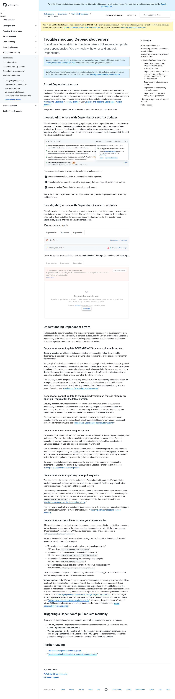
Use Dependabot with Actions (16, 84)
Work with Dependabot (81, 14)
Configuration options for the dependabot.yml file (64, 502)
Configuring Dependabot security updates (61, 102)
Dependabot (63, 14)
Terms (63, 689)
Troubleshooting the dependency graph (64, 651)
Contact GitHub (117, 689)
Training (151, 689)
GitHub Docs (13, 5)
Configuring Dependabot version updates (80, 388)
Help (98, 689)
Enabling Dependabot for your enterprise (105, 74)
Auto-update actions (12, 88)
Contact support (51, 677)
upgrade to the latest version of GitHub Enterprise (81, 27)
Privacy (71, 689)
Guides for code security (12, 111)
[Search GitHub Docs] (155, 15)
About (168, 689)
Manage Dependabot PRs (14, 81)
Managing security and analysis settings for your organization (84, 595)
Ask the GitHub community (55, 674)
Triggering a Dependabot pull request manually (94, 423)
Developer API (140, 689)
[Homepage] (106, 689)
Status (90, 689)
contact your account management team (60, 63)
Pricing (128, 689)
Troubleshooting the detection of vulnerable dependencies (72, 654)
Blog (160, 689)
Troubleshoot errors (13, 100)
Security (81, 689)
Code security (9, 20)
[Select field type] (114, 15)
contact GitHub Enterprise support (133, 27)
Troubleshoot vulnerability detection (18, 96)
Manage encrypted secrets (14, 92)
